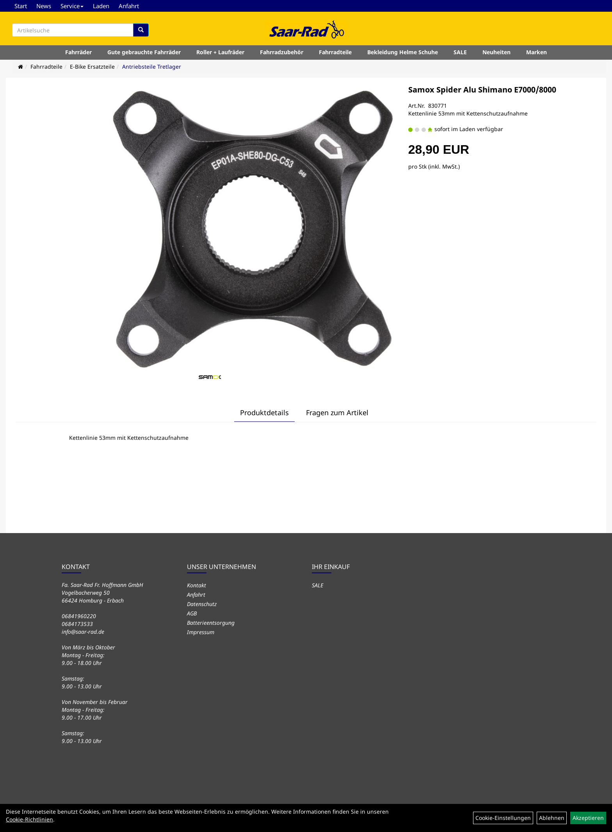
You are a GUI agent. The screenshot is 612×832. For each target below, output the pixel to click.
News (43, 6)
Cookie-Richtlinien (29, 819)
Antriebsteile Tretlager (151, 66)
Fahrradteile (335, 52)
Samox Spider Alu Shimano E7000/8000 (482, 89)
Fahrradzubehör (281, 52)
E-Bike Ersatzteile (92, 66)
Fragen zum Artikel (337, 412)
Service (72, 6)
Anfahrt (129, 6)
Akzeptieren (588, 817)
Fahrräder (78, 52)
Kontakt (196, 585)
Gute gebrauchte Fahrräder (144, 52)
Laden (101, 6)
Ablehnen (551, 817)
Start (20, 6)
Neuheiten (496, 52)
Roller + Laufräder (220, 52)
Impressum (200, 632)
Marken (536, 52)
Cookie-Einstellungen (503, 817)
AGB (192, 613)
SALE (460, 52)
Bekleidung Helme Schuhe (402, 52)
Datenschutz (202, 604)
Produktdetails (264, 412)
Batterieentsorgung (211, 622)
